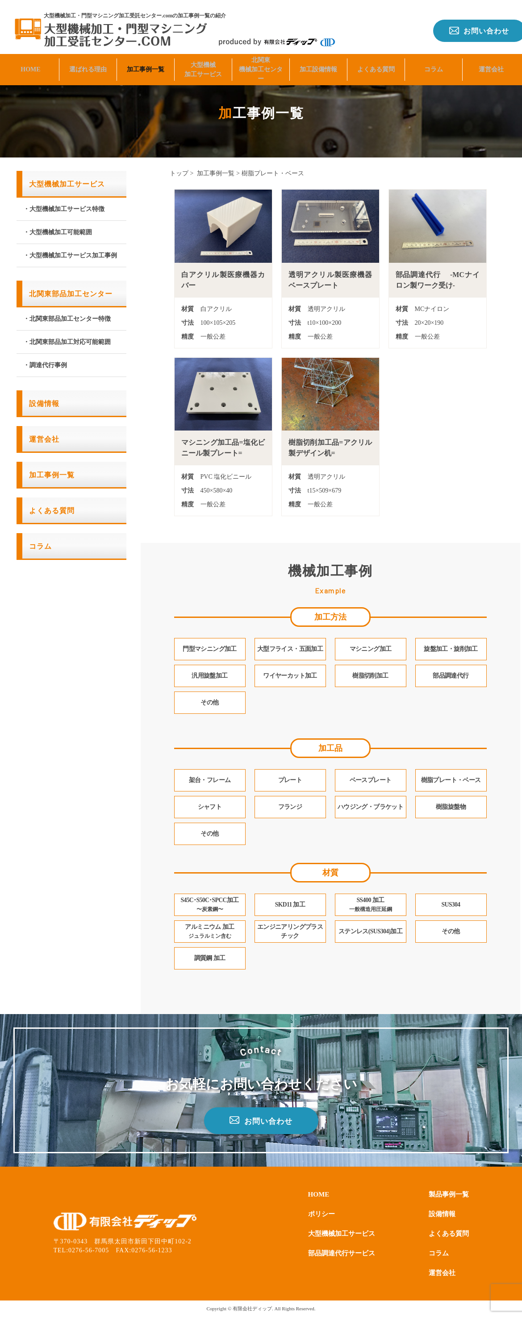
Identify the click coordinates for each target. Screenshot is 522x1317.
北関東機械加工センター (261, 66)
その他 (450, 931)
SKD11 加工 (290, 905)
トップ (179, 173)
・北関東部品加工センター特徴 (67, 318)
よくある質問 (376, 65)
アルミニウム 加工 (209, 932)
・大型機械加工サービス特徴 (63, 209)
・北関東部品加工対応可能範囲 (67, 342)
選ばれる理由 (88, 65)
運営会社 (491, 65)
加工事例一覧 (145, 65)
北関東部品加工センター (71, 294)
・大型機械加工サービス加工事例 (70, 255)
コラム (433, 65)
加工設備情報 (318, 65)
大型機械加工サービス (203, 66)
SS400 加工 (370, 905)
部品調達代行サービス (344, 1253)
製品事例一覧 (447, 1194)
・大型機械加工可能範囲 (57, 232)
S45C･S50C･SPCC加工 (209, 905)
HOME (30, 65)
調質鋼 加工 (210, 958)
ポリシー (322, 1214)
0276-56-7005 (88, 1250)
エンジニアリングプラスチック (290, 932)
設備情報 (44, 403)
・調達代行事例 (45, 365)
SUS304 (450, 905)
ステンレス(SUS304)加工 (370, 931)
